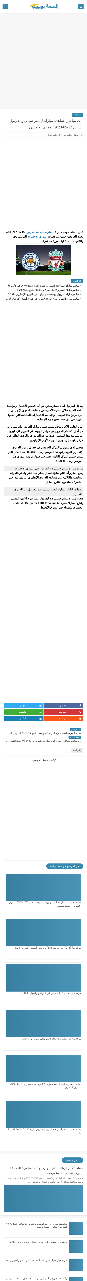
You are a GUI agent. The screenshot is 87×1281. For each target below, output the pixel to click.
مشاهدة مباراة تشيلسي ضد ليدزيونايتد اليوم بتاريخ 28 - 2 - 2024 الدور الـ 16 (25, 990)
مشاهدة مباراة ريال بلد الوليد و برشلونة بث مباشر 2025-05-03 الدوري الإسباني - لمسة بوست (65, 899)
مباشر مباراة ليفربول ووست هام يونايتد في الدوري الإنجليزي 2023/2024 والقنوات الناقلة (42, 294)
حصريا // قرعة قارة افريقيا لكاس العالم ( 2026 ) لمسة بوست (37, 1227)
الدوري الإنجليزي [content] (37, 236)
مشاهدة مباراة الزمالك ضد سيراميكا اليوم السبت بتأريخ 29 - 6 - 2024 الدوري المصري (64, 990)
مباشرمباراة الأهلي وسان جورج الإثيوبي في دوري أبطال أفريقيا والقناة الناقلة (42, 298)
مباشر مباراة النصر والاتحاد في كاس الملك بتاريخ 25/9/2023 (48, 290)
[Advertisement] (43, 62)
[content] (54, 232)
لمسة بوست (28, 1268)
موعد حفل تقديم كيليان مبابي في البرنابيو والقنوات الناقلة (38, 1099)
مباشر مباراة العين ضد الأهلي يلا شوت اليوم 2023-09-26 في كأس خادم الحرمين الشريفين (42, 285)
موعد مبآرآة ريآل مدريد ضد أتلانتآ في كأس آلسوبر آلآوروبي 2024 (36, 1117)
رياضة (77, 114)
